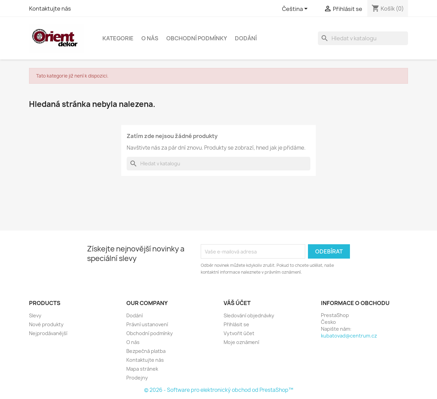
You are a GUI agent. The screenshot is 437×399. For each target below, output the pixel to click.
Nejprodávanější (48, 333)
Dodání (246, 38)
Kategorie (117, 38)
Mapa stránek (142, 369)
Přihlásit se (236, 324)
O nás (149, 38)
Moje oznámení (241, 342)
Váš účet (237, 303)
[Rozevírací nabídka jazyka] (296, 9)
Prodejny (137, 377)
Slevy (35, 315)
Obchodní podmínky (196, 38)
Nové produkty (46, 324)
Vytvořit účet (239, 333)
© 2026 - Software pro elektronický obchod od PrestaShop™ (218, 390)
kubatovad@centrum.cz (349, 335)
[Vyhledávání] (363, 38)
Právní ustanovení (147, 324)
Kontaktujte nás (50, 8)
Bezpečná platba (146, 351)
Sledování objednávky (249, 315)
